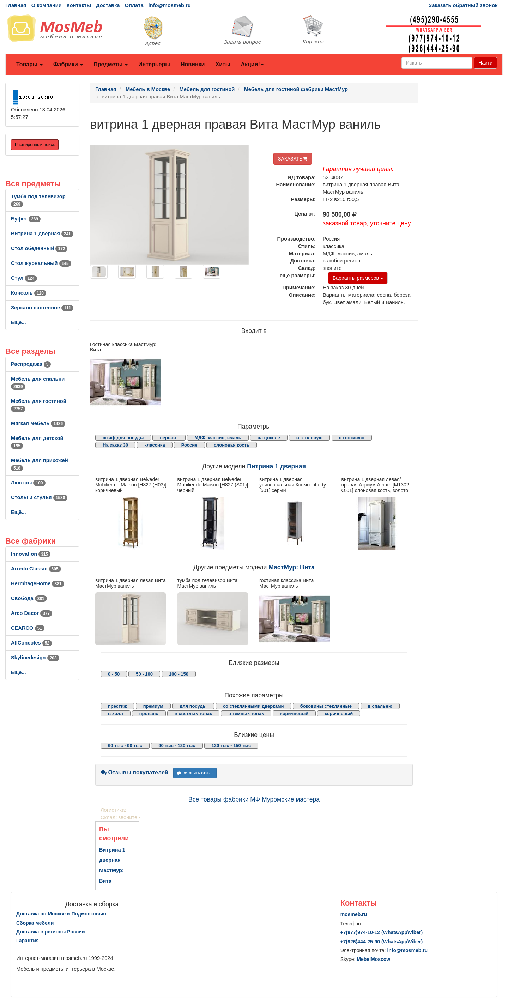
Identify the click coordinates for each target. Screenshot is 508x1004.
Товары (29, 64)
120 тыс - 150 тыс (231, 745)
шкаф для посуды (123, 437)
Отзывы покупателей (134, 772)
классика (154, 445)
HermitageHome (37, 583)
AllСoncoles (31, 643)
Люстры (28, 482)
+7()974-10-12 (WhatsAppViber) (381, 932)
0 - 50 (114, 674)
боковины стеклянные (326, 706)
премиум (153, 706)
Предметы (110, 64)
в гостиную (351, 437)
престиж (117, 706)
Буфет (26, 219)
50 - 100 (144, 674)
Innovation (30, 554)
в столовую (309, 437)
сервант (169, 437)
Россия (189, 445)
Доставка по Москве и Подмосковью (61, 914)
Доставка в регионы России (50, 932)
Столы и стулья (39, 497)
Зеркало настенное (42, 307)
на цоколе (269, 437)
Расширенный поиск (35, 144)
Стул (24, 278)
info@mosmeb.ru (170, 5)
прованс (148, 713)
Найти (485, 63)
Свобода (29, 598)
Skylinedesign (35, 657)
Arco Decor (31, 613)
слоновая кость (231, 445)
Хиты (222, 64)
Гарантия (27, 940)
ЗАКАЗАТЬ (292, 159)
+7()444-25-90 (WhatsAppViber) (381, 941)
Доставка (108, 5)
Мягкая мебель (38, 423)
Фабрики (68, 64)
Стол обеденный (39, 248)
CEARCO (27, 628)
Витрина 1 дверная (42, 233)
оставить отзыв (195, 772)
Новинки (193, 64)
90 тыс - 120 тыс (176, 745)
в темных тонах (246, 713)
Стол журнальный (41, 263)
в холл (115, 713)
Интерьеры (154, 64)
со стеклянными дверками (253, 706)
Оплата (134, 5)
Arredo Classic (36, 568)
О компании (46, 5)
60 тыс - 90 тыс (125, 745)
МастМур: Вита (291, 567)
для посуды (193, 706)
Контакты (79, 5)
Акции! (252, 64)
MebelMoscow (373, 959)
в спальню (380, 706)
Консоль (28, 293)
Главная (15, 5)
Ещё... (18, 322)
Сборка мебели (35, 923)
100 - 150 (178, 674)
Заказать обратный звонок (463, 5)
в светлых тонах (193, 713)
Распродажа (31, 364)
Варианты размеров (358, 278)
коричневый (294, 713)
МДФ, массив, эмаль (217, 437)
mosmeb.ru (353, 914)
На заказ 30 (115, 445)
